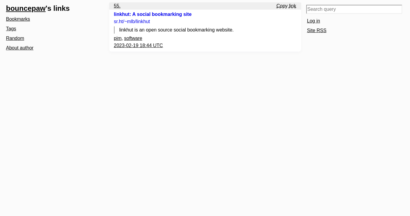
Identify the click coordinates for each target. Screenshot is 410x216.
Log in (313, 20)
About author (20, 47)
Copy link (286, 5)
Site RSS (317, 30)
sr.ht (132, 21)
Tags (11, 28)
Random (15, 38)
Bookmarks (18, 19)
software (133, 38)
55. (117, 5)
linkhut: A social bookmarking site (153, 14)
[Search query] (354, 9)
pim (118, 38)
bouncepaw (26, 8)
